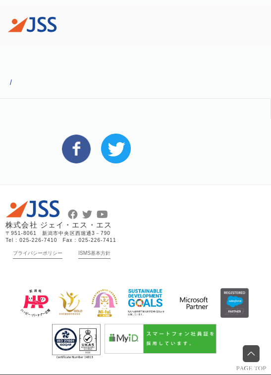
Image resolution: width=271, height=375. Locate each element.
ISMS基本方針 (94, 253)
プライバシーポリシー (37, 253)
